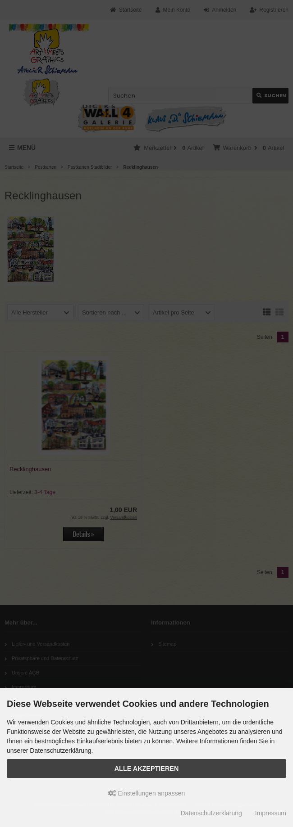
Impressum (270, 813)
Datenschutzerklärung (211, 813)
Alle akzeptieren (146, 768)
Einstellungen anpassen (146, 793)
